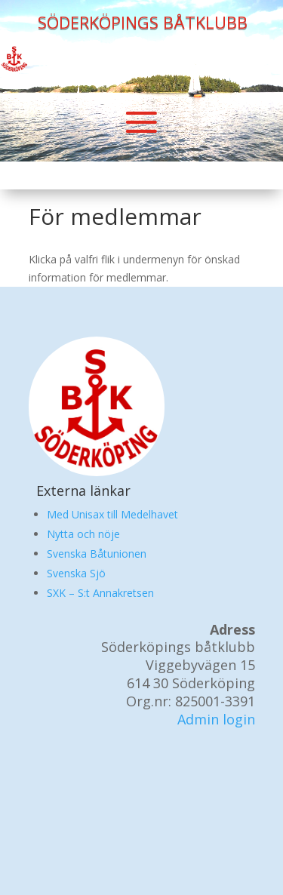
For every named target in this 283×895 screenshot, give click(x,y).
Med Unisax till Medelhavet (112, 514)
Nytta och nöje (83, 534)
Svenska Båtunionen (96, 553)
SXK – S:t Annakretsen (100, 593)
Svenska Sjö (76, 573)
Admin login (216, 719)
